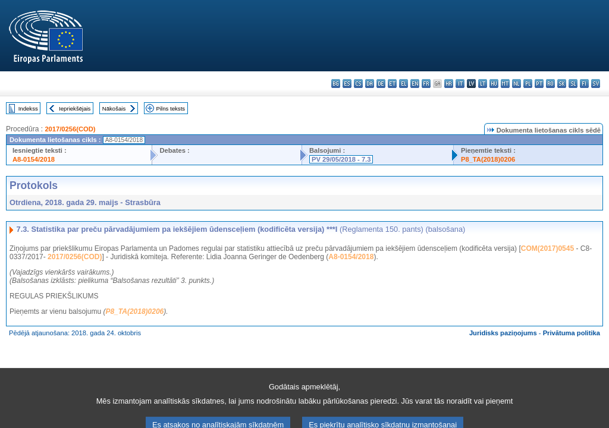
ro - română (550, 83)
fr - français (426, 83)
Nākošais (113, 108)
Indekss (28, 108)
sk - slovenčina (561, 83)
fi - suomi (584, 83)
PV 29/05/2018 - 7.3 (341, 159)
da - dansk (369, 83)
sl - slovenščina (573, 83)
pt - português (539, 83)
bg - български (335, 83)
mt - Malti (505, 83)
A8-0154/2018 (33, 159)
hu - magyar (493, 83)
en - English (414, 83)
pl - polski (527, 83)
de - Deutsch (380, 83)
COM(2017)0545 (547, 248)
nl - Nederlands (516, 83)
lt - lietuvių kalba (482, 83)
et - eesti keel (392, 83)
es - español (347, 83)
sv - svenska (595, 83)
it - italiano (460, 83)
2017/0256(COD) (70, 129)
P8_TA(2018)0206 (488, 159)
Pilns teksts (171, 108)
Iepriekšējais (74, 108)
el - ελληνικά (403, 83)
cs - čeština (358, 83)
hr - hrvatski (448, 83)
